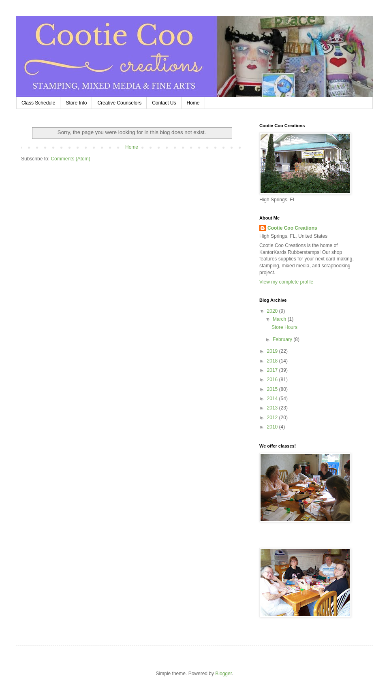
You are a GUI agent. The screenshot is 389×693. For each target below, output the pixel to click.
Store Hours (284, 327)
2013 (273, 408)
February (283, 339)
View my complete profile (286, 282)
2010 (273, 427)
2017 (273, 370)
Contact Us (164, 103)
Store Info (76, 103)
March (280, 319)
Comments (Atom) (70, 159)
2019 (273, 351)
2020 (273, 311)
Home (193, 103)
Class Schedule (38, 103)
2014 (273, 398)
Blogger (223, 673)
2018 (273, 361)
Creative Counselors (119, 103)
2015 (273, 389)
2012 (273, 417)
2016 (273, 379)
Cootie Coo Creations (292, 228)
